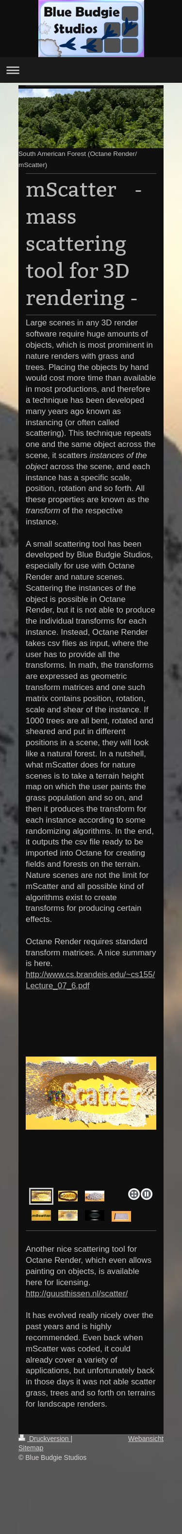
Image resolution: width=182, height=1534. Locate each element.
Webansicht (146, 1438)
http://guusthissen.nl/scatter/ (77, 1293)
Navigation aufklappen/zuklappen (91, 70)
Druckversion (44, 1438)
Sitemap (30, 1448)
